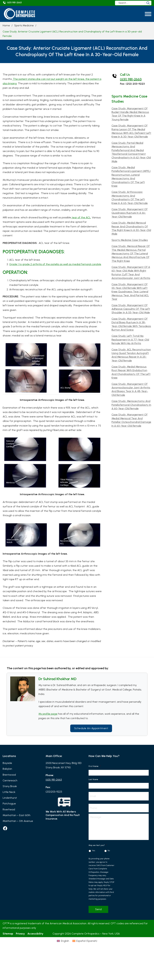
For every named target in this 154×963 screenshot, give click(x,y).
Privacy (20, 933)
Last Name (94, 779)
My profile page (47, 713)
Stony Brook (10, 786)
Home (6, 25)
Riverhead (9, 809)
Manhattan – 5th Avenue (18, 821)
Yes (93, 850)
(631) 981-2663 (131, 79)
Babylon (7, 768)
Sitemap (8, 933)
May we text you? (98, 845)
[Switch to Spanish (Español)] (85, 941)
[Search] (148, 3)
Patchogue (9, 803)
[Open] (148, 14)
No (109, 850)
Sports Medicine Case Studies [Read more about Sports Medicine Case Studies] (130, 240)
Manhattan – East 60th (16, 815)
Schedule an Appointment (91, 728)
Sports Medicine (24, 25)
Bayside (7, 763)
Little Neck (9, 792)
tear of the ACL (81, 217)
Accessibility (35, 933)
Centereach (10, 780)
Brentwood (9, 774)
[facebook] (5, 828)
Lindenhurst (10, 797)
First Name (95, 766)
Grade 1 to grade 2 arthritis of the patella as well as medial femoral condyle (55, 264)
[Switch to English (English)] (63, 941)
